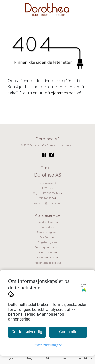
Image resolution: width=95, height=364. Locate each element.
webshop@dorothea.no (47, 203)
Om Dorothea (47, 237)
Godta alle (68, 331)
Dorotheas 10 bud (47, 257)
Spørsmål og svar (47, 232)
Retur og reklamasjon (48, 247)
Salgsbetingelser (47, 242)
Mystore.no (67, 145)
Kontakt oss (47, 227)
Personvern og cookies (47, 262)
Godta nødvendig (26, 331)
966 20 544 (50, 198)
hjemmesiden (63, 92)
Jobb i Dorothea (47, 252)
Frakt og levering (47, 222)
